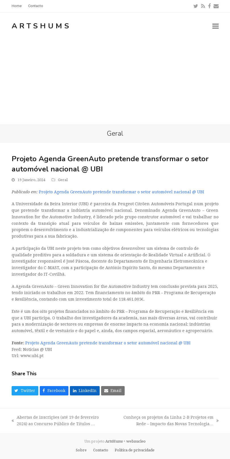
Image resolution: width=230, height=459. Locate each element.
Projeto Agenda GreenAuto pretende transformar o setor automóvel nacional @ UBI (121, 192)
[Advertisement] (115, 82)
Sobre (81, 450)
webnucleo (136, 441)
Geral (63, 180)
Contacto (100, 450)
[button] (215, 26)
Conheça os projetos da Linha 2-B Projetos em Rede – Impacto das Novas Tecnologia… (167, 421)
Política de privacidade (134, 450)
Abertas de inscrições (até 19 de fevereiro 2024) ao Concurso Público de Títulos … (55, 421)
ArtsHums (41, 26)
